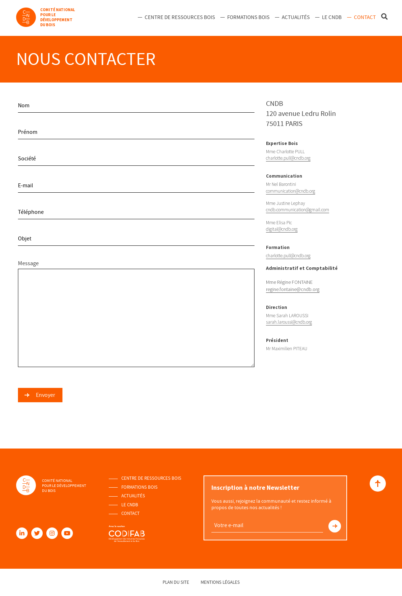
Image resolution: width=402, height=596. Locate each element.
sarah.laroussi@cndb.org (289, 322)
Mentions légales (220, 582)
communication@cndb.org (290, 191)
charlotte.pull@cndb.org (288, 158)
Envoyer (45, 395)
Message (136, 313)
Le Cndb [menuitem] (332, 17)
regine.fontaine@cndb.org (292, 289)
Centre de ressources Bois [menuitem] (180, 17)
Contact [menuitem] (365, 17)
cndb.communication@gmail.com (297, 210)
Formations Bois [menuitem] (248, 17)
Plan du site (176, 582)
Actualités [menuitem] (296, 17)
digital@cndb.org (282, 229)
